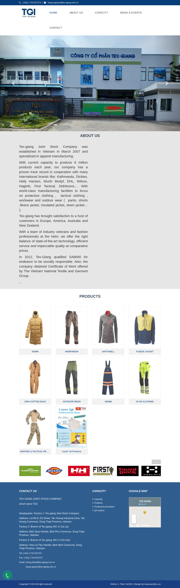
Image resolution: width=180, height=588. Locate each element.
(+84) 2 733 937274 (32, 2)
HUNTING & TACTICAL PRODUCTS (37, 482)
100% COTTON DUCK (35, 432)
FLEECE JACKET (144, 382)
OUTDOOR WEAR (72, 432)
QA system (99, 510)
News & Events (131, 12)
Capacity (101, 12)
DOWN (35, 382)
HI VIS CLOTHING (145, 432)
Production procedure (104, 506)
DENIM (108, 432)
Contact (56, 28)
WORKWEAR (71, 382)
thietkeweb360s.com (152, 584)
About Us (76, 12)
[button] (13, 83)
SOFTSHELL (108, 382)
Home (53, 12)
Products (98, 503)
